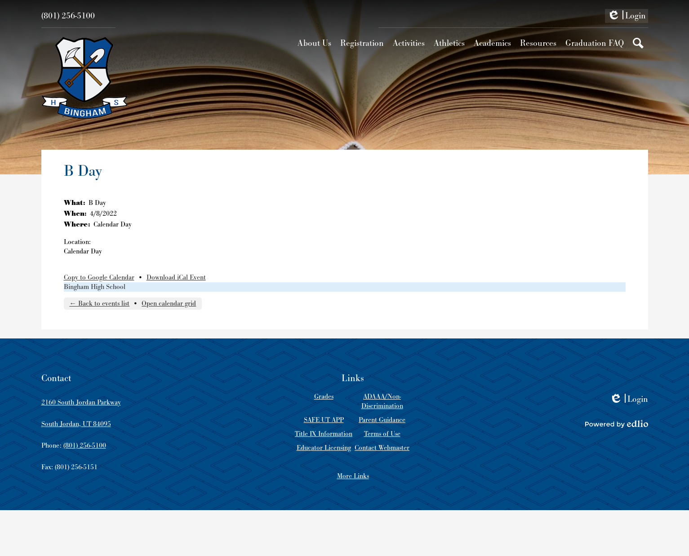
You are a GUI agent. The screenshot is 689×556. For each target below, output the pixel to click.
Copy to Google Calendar (99, 277)
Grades (323, 396)
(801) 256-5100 (68, 16)
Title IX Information (323, 434)
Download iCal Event (176, 277)
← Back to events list (99, 303)
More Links (353, 476)
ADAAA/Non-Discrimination (382, 401)
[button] (314, 43)
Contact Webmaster (382, 448)
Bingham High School (94, 287)
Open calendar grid (169, 303)
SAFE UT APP (324, 420)
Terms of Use (382, 434)
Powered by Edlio (616, 423)
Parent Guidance (382, 420)
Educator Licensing (324, 448)
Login (626, 16)
